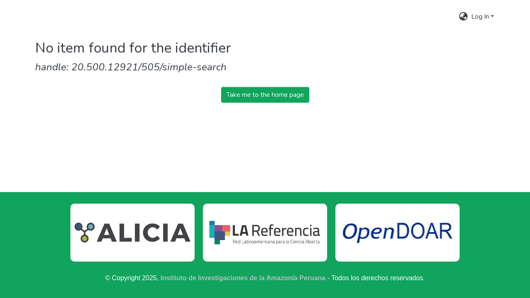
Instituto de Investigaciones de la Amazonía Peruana (243, 277)
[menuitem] (463, 17)
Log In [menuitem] (480, 16)
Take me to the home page (265, 94)
